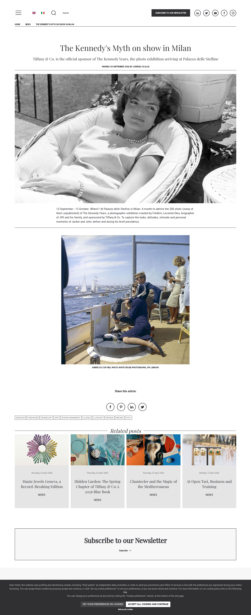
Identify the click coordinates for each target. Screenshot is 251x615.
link (125, 592)
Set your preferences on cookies (103, 604)
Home (17, 24)
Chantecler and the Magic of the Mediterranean (153, 484)
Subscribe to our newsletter (170, 12)
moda (109, 417)
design (20, 417)
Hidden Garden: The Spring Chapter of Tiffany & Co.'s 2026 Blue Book (98, 486)
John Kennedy (71, 417)
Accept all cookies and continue (148, 604)
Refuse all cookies (125, 609)
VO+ (128, 417)
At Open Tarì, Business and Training (209, 484)
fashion (33, 417)
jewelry (46, 417)
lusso (87, 417)
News (28, 24)
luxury (98, 417)
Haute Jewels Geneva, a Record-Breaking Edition (42, 484)
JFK (57, 417)
